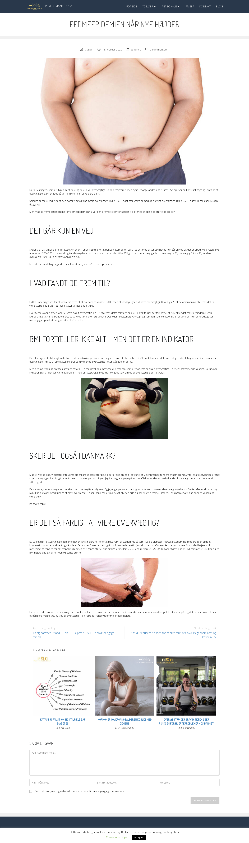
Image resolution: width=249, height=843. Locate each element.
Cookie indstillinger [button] (117, 837)
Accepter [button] (139, 837)
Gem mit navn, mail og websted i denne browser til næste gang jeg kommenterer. (80, 791)
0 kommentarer (159, 49)
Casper (89, 49)
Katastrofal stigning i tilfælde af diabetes (62, 721)
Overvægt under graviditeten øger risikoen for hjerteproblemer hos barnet (186, 721)
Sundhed (136, 49)
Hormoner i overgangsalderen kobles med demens (125, 721)
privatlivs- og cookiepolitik (162, 832)
